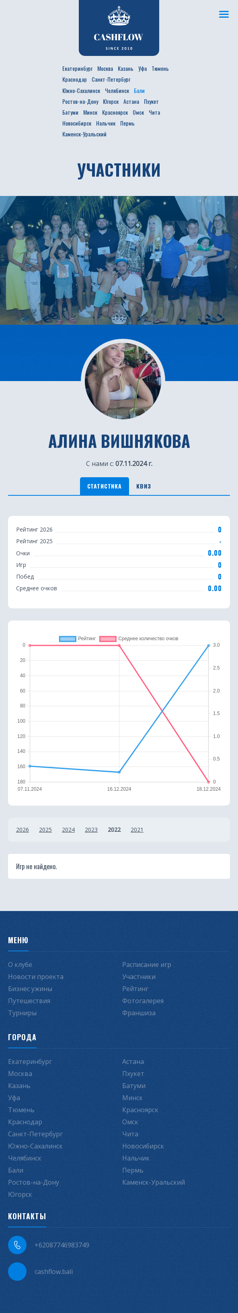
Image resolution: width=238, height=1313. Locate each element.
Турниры (22, 1012)
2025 (45, 829)
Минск (90, 112)
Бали (139, 90)
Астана (131, 101)
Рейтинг (135, 988)
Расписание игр (146, 964)
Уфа (142, 68)
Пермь (127, 123)
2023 (91, 829)
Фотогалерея (143, 1000)
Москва (105, 68)
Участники (139, 976)
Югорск (111, 101)
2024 (68, 829)
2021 (137, 829)
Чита (154, 112)
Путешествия (29, 1000)
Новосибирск (76, 123)
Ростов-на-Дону (80, 101)
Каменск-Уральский (84, 134)
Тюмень (160, 68)
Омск (138, 112)
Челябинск (117, 90)
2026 (22, 829)
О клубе (20, 964)
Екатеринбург (77, 68)
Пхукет (151, 101)
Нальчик (105, 123)
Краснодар (74, 79)
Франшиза (139, 1012)
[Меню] (224, 14)
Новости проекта (36, 976)
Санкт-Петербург (111, 79)
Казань (125, 68)
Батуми (70, 112)
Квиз (143, 486)
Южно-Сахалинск (81, 90)
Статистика (104, 486)
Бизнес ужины (30, 988)
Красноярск (115, 112)
